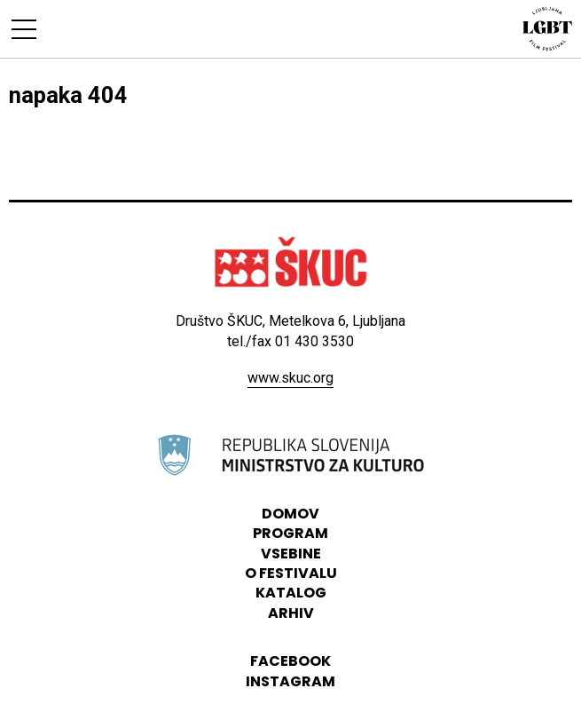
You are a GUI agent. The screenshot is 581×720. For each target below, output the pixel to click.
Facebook (290, 661)
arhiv (291, 613)
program (290, 533)
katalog (290, 592)
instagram (290, 681)
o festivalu (291, 573)
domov (290, 513)
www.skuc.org (290, 377)
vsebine (291, 553)
